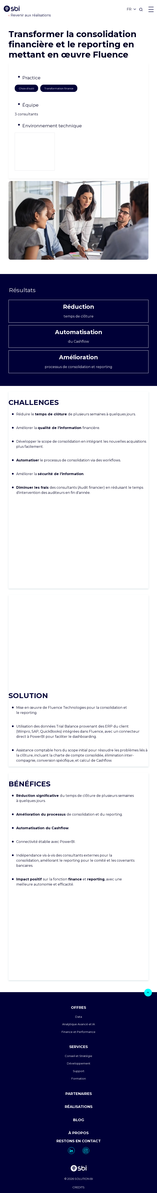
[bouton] (148, 966)
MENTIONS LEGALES (79, 1169)
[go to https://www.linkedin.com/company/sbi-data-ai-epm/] (71, 1124)
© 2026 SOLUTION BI (78, 1152)
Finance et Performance (78, 1005)
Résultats (78, 264)
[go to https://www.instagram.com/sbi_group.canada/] (85, 1124)
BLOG (78, 1094)
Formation (78, 1052)
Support (78, 1045)
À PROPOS (78, 1107)
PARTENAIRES (78, 1067)
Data (78, 990)
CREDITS (78, 1161)
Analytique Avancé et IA (78, 998)
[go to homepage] (78, 1142)
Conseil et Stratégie (78, 1029)
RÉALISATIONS (78, 1080)
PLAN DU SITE (78, 1178)
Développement (78, 1037)
